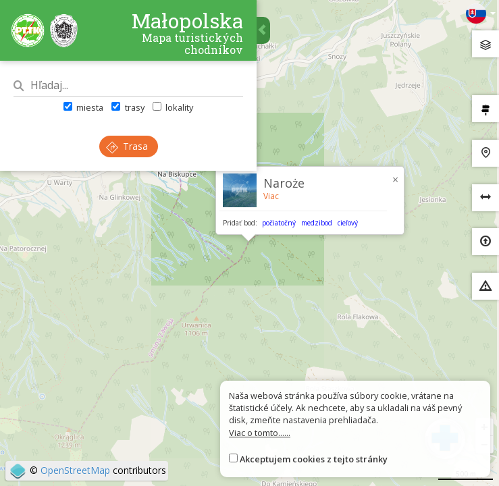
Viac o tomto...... (259, 433)
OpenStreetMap (75, 470)
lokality (173, 107)
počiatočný (279, 222)
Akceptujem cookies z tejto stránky (314, 459)
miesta (83, 107)
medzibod (316, 222)
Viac (271, 196)
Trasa (127, 146)
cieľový (348, 222)
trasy (127, 107)
